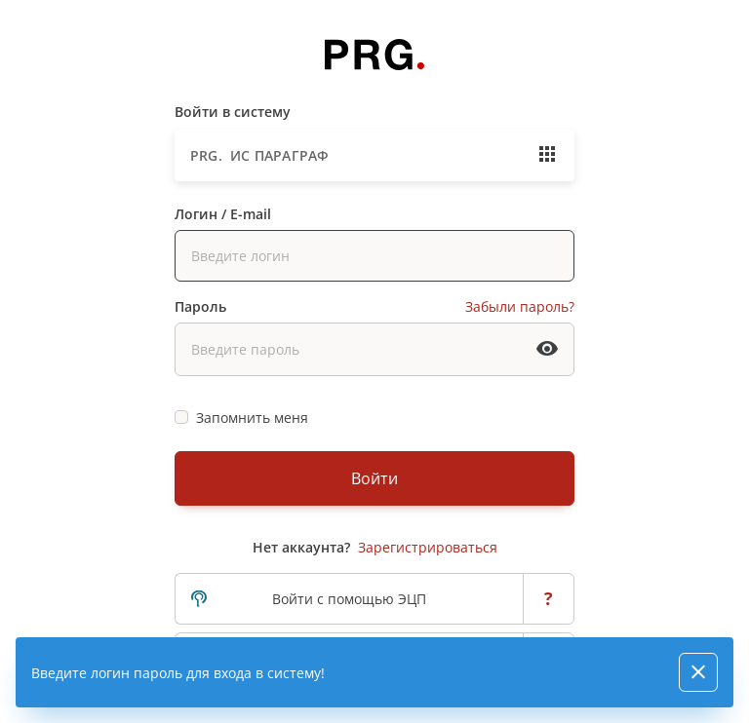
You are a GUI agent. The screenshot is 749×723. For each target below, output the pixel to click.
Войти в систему (233, 111)
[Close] (698, 672)
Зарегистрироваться (427, 547)
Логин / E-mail (223, 214)
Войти (374, 478)
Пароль (200, 306)
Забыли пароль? (519, 306)
